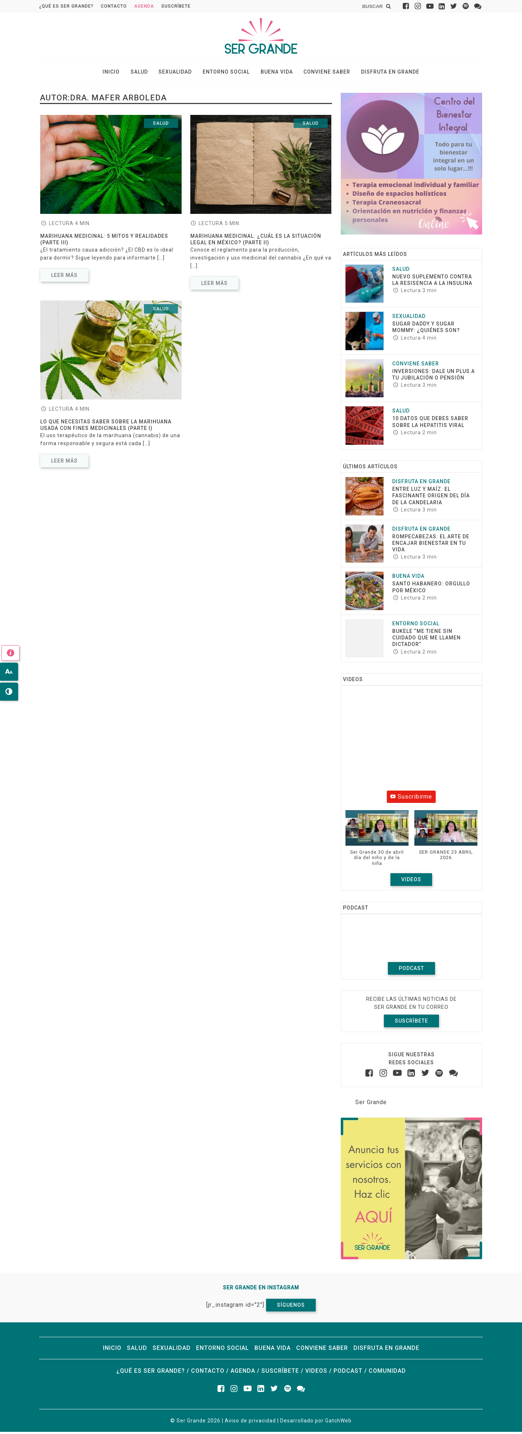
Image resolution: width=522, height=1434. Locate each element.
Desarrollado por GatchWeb (316, 1423)
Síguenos (291, 1307)
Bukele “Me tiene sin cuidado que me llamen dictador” (426, 639)
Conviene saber (320, 73)
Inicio (120, 73)
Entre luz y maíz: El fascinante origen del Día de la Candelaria (431, 497)
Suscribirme (411, 798)
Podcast (411, 970)
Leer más (64, 277)
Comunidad (387, 1372)
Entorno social (226, 73)
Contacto (114, 6)
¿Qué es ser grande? (66, 6)
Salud (145, 73)
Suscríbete (176, 6)
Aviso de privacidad (250, 1423)
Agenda (144, 6)
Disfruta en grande (381, 73)
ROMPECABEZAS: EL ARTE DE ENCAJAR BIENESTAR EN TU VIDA (430, 545)
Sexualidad (178, 73)
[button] (377, 843)
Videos (411, 881)
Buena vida (273, 73)
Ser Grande (371, 1104)
